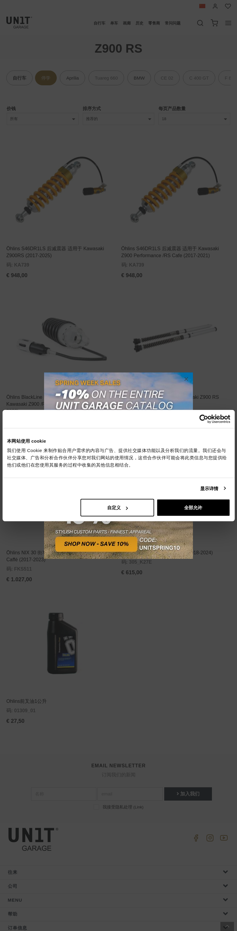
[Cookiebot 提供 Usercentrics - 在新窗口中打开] (203, 418)
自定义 (117, 507)
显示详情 (209, 488)
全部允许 (193, 507)
